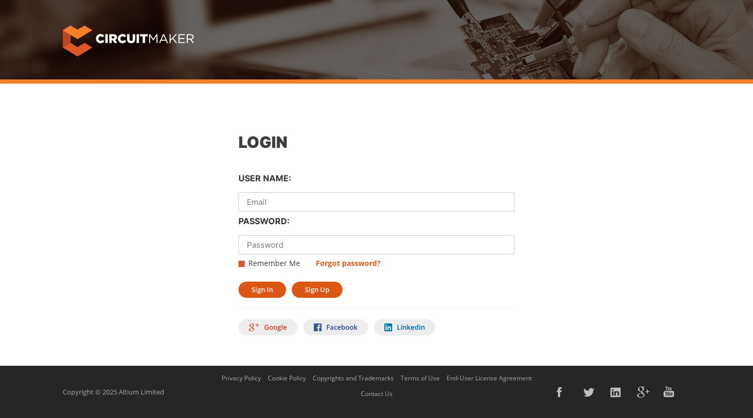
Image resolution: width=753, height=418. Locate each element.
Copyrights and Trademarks (353, 378)
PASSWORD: (264, 221)
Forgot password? (348, 263)
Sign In (262, 289)
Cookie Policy (287, 378)
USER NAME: (264, 178)
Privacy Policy (241, 378)
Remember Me (274, 263)
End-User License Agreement (489, 378)
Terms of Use (420, 378)
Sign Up (317, 289)
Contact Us (377, 393)
